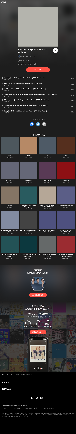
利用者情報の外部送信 (31, 408)
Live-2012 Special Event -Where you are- (29, 206)
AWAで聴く (38, 70)
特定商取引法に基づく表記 (48, 408)
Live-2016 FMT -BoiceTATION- (47, 230)
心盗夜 (28, 156)
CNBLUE (32, 56)
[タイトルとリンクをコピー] (44, 124)
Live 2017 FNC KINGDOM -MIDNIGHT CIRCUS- (66, 255)
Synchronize (28, 180)
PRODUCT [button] (6, 382)
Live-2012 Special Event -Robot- (23, 374)
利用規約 (4, 408)
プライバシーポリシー (15, 408)
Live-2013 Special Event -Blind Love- (28, 230)
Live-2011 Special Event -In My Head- (10, 230)
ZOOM (10, 205)
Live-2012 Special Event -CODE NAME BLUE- (47, 206)
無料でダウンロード (38, 332)
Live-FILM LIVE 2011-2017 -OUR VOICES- (10, 255)
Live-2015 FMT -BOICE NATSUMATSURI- (66, 230)
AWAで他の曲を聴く (38, 295)
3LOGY (10, 156)
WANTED (66, 180)
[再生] (55, 50)
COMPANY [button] (6, 389)
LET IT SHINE (47, 180)
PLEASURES (10, 180)
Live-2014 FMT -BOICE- (66, 205)
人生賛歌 (66, 156)
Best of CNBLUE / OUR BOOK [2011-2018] (47, 255)
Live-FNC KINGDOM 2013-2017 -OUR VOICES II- (28, 255)
